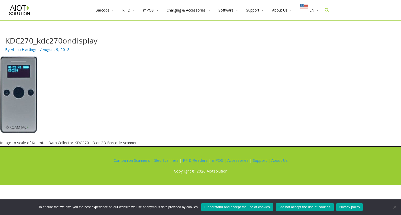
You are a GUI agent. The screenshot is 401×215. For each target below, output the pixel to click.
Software (228, 10)
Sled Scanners (166, 160)
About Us (282, 10)
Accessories (238, 160)
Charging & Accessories (188, 10)
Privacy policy (349, 207)
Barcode (105, 10)
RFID (129, 10)
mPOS (151, 10)
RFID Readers (195, 160)
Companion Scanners (132, 160)
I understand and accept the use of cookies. (237, 207)
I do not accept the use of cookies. (305, 207)
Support (255, 10)
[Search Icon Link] (327, 11)
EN (314, 10)
